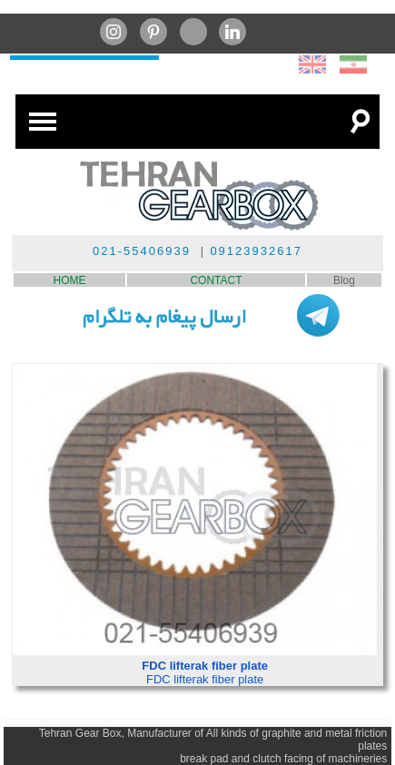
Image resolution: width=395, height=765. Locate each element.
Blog (344, 280)
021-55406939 (142, 251)
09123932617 (256, 251)
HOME (70, 280)
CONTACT (216, 280)
